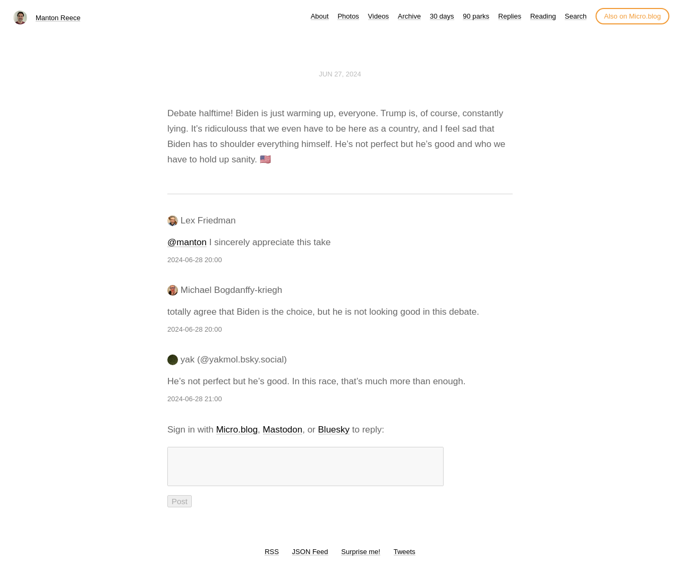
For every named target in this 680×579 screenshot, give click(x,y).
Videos (378, 16)
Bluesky (334, 430)
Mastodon (283, 430)
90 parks (476, 16)
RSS (272, 558)
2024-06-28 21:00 (194, 399)
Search (575, 16)
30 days (442, 16)
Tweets (404, 558)
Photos (348, 16)
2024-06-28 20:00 (194, 260)
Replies (509, 16)
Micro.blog (237, 430)
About (320, 16)
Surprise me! (360, 558)
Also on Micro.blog (632, 16)
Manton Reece (58, 18)
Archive (409, 16)
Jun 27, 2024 (340, 74)
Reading (543, 16)
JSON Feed (310, 558)
